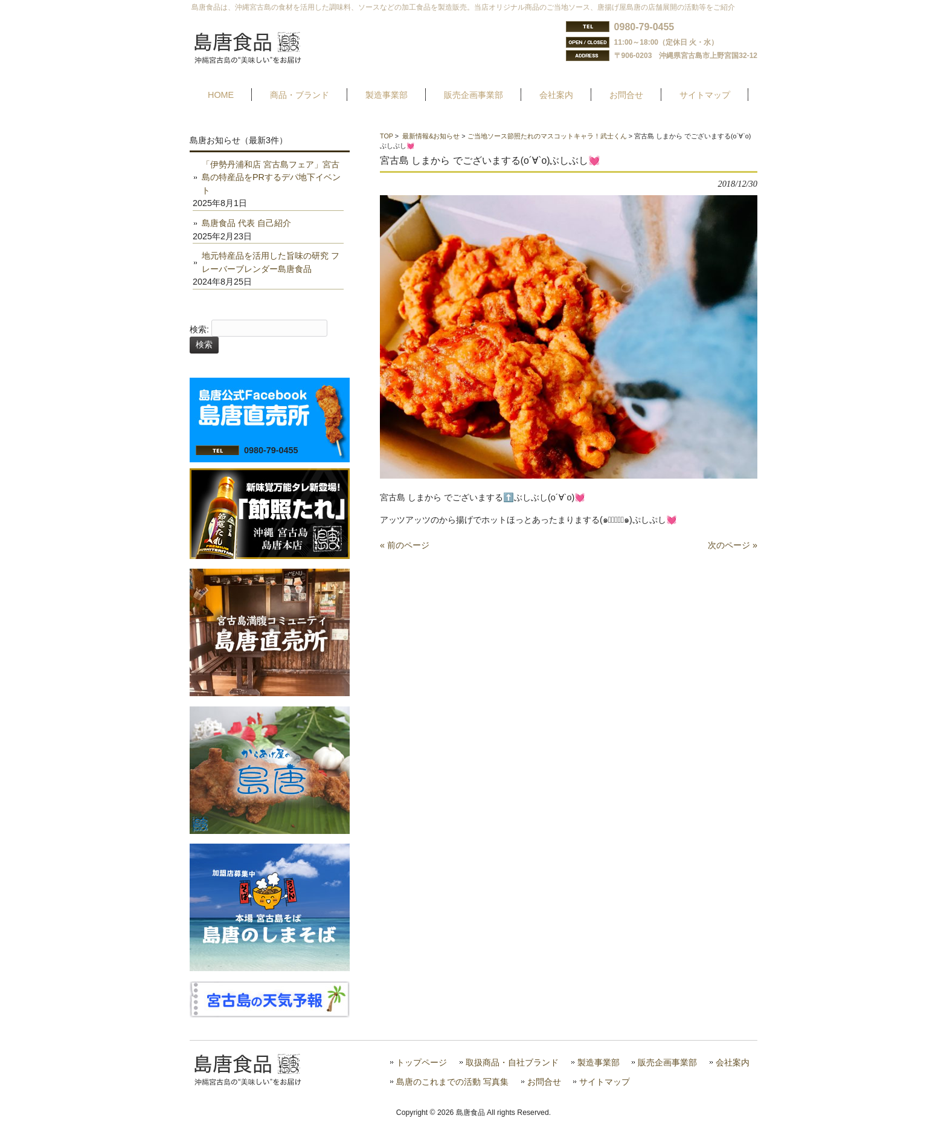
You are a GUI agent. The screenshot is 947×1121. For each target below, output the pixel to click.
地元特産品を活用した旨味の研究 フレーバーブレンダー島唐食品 (270, 262)
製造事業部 (598, 1062)
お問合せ (544, 1082)
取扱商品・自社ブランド (512, 1062)
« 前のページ (404, 545)
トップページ (421, 1062)
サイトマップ (604, 1082)
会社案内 (733, 1062)
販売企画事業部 (667, 1062)
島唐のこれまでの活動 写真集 (452, 1082)
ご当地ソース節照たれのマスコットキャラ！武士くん (547, 136)
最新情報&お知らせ (431, 136)
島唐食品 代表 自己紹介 (246, 223)
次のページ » (732, 545)
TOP (386, 136)
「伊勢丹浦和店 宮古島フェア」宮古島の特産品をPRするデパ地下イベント (271, 177)
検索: (199, 329)
